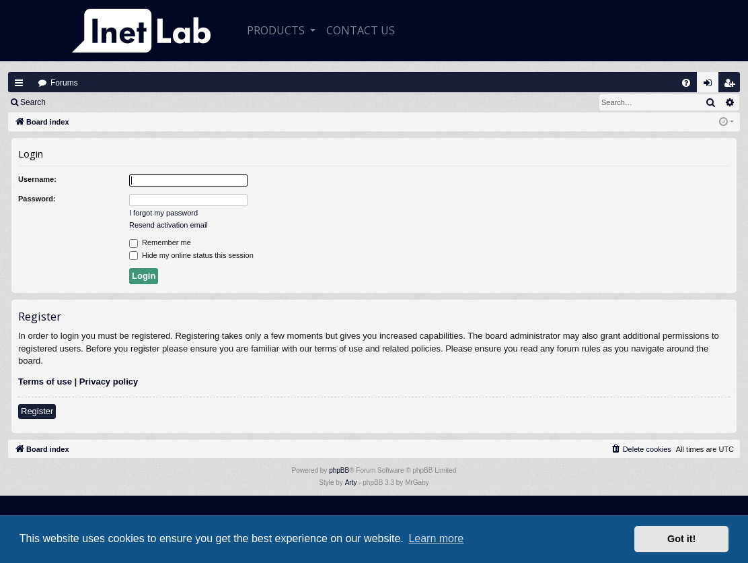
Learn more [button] (435, 538)
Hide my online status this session (191, 256)
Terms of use (45, 381)
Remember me (160, 243)
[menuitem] (686, 83)
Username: (37, 179)
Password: (37, 199)
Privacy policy (108, 381)
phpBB (339, 470)
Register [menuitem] (732, 86)
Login (75, 102)
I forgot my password (163, 213)
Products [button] (277, 30)
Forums (64, 83)
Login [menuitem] (711, 86)
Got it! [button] (681, 538)
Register (120, 102)
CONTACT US (360, 30)
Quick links (19, 83)
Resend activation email (168, 225)
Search (33, 102)
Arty (351, 482)
